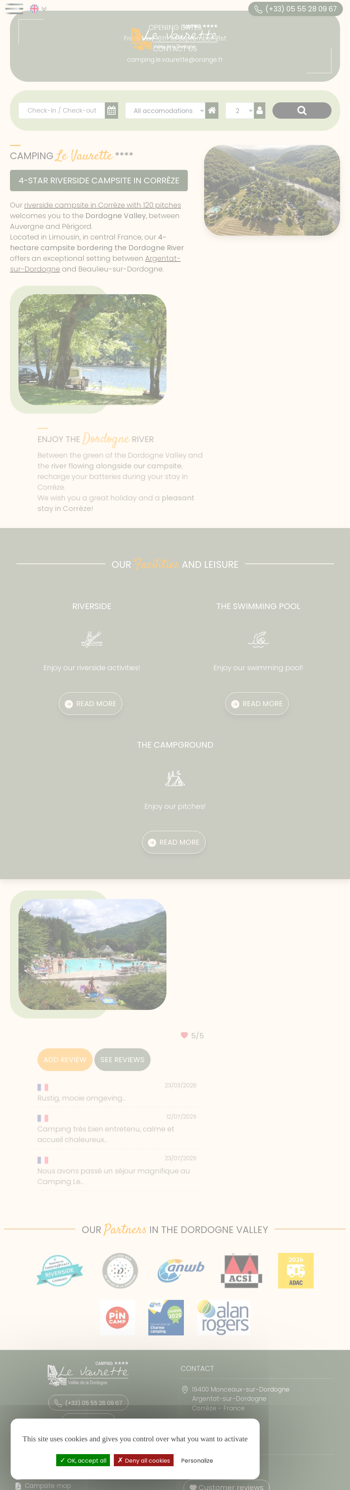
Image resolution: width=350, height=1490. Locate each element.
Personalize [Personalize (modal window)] (197, 1461)
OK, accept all (83, 1460)
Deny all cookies (143, 1460)
